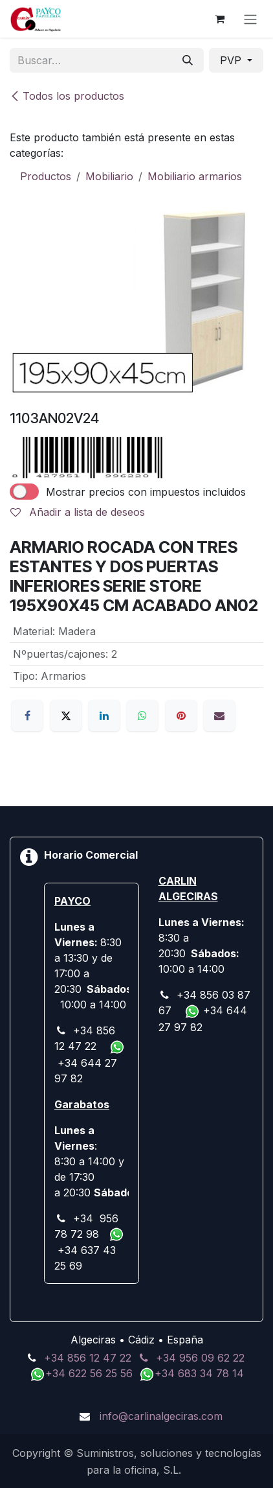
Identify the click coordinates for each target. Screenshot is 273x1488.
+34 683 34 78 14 (199, 1373)
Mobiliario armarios (194, 176)
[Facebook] (27, 715)
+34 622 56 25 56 (90, 1373)
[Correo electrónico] (219, 715)
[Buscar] (187, 60)
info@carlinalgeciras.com (161, 1416)
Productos (45, 176)
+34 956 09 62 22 (200, 1357)
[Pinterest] (181, 715)
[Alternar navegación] (250, 18)
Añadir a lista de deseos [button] (77, 512)
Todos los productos (67, 95)
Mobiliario (109, 176)
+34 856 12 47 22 (87, 1357)
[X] (66, 715)
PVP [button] (232, 60)
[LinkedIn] (104, 715)
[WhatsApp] (142, 715)
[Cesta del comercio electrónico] (219, 19)
